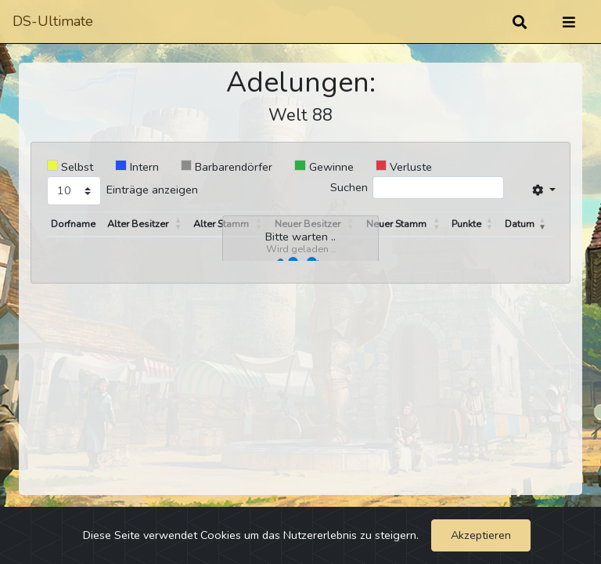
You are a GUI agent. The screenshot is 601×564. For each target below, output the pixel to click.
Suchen (349, 187)
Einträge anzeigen (152, 189)
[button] (179, 224)
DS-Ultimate (53, 21)
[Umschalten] (568, 22)
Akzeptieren (481, 535)
